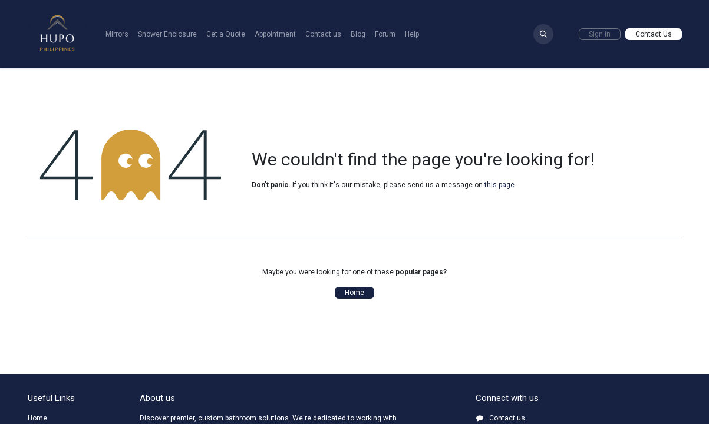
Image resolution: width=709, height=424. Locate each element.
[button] (543, 34)
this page (499, 185)
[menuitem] (117, 34)
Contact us (507, 418)
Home (354, 293)
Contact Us (653, 34)
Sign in (600, 34)
